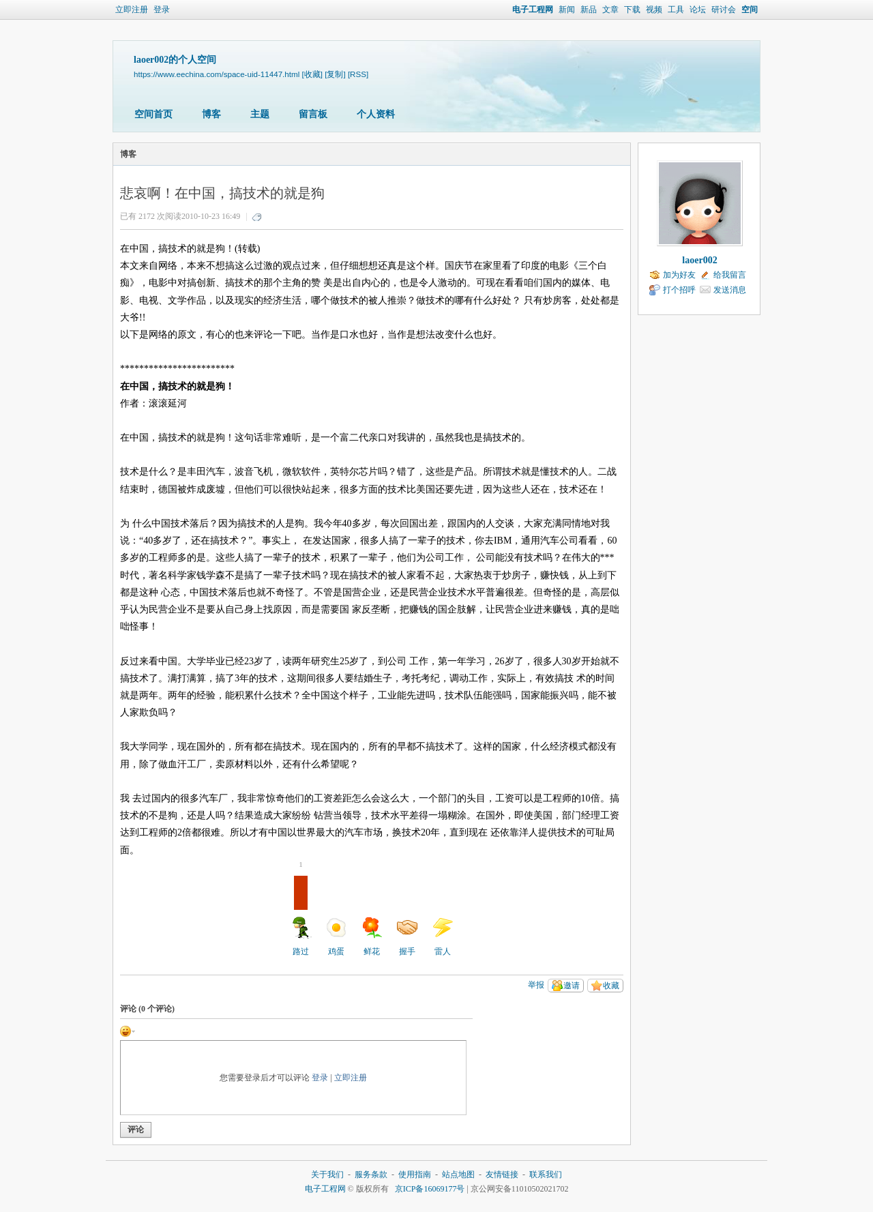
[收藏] (312, 74)
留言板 (313, 114)
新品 (588, 9)
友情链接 (502, 1174)
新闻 (567, 9)
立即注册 (131, 9)
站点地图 (458, 1174)
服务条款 (371, 1174)
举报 (536, 985)
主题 (259, 114)
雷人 (443, 936)
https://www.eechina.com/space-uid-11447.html (216, 74)
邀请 (571, 985)
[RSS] (358, 74)
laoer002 (699, 260)
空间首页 (153, 114)
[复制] (335, 74)
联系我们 (545, 1174)
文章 (610, 9)
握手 (407, 936)
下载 (632, 9)
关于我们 (327, 1174)
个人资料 (376, 114)
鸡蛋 (336, 936)
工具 (676, 9)
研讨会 (723, 9)
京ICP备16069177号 (430, 1189)
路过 (301, 916)
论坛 (698, 9)
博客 (211, 114)
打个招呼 (679, 290)
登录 (161, 9)
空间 (749, 9)
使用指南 (414, 1174)
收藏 (611, 985)
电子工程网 (532, 9)
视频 (654, 9)
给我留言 (729, 275)
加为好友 (679, 275)
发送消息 (729, 290)
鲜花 (372, 936)
